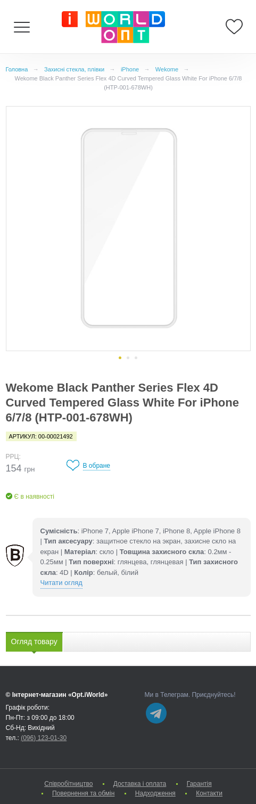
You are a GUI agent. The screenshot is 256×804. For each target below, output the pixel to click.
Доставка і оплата (140, 783)
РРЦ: (13, 456)
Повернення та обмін (83, 793)
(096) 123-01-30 (44, 738)
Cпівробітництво (68, 783)
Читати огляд (61, 583)
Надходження (155, 793)
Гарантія (199, 783)
